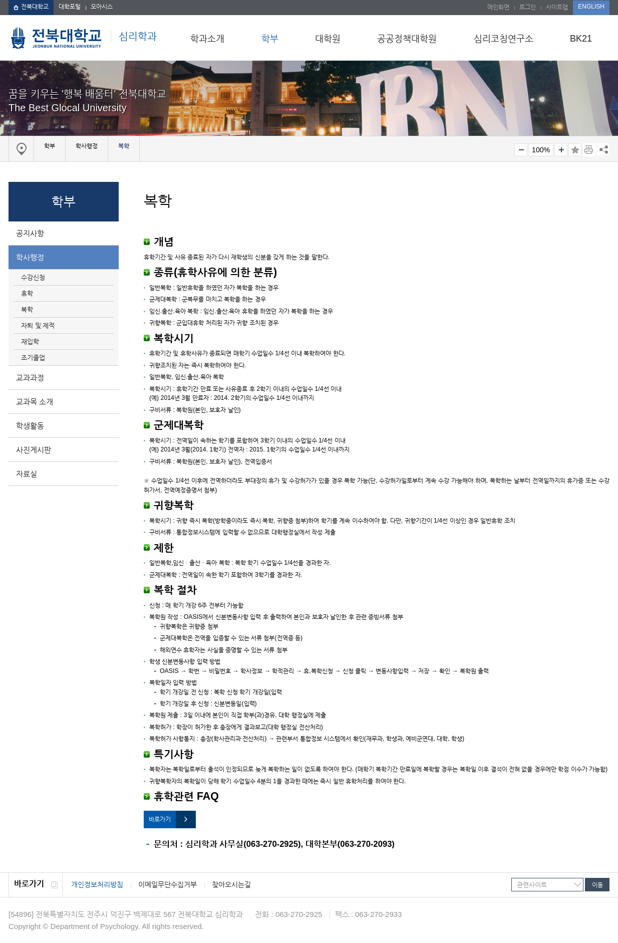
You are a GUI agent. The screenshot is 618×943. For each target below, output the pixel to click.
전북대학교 (31, 6)
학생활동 (30, 425)
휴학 (27, 293)
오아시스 (102, 6)
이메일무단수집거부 (167, 884)
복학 (27, 309)
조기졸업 (33, 357)
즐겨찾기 (574, 149)
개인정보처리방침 (97, 884)
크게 (560, 149)
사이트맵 (557, 7)
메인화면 (498, 7)
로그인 (527, 7)
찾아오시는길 (231, 884)
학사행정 (30, 257)
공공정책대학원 (407, 39)
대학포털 (70, 6)
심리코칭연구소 (503, 39)
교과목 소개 (34, 401)
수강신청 (33, 277)
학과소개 (207, 39)
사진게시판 (33, 449)
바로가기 (160, 819)
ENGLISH (591, 6)
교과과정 (30, 377)
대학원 (328, 39)
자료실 (26, 473)
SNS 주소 (603, 149)
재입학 (30, 341)
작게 (520, 149)
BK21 (581, 39)
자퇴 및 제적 (38, 325)
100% (541, 150)
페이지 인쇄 (589, 149)
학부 (269, 39)
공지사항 (30, 233)
